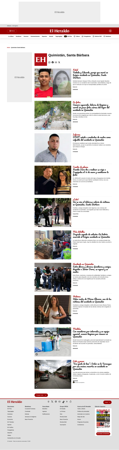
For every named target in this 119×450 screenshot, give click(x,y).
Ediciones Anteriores (103, 434)
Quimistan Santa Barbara (18, 47)
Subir (107, 402)
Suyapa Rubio (75, 214)
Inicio (8, 47)
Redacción (75, 87)
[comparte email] (56, 63)
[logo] (15, 402)
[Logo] (59, 30)
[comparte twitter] (59, 63)
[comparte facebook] (53, 63)
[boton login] (110, 31)
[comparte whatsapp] (49, 63)
